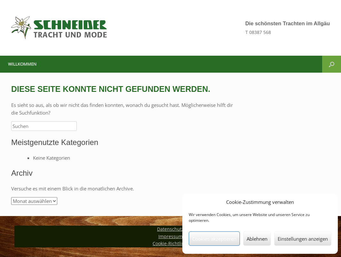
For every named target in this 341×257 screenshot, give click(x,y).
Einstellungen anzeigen (303, 239)
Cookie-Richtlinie (170, 243)
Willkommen (22, 64)
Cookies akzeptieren (214, 239)
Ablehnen (257, 239)
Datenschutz (170, 229)
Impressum (170, 236)
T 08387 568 (258, 32)
